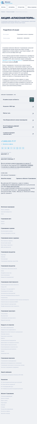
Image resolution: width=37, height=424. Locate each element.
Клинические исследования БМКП (9, 301)
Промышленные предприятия (8, 340)
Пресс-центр (4, 400)
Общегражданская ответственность (10, 284)
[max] (8, 147)
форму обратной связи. (13, 186)
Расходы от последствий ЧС (8, 289)
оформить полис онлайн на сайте (11, 60)
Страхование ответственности (9, 282)
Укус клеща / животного (6, 245)
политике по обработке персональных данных (16, 167)
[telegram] (5, 147)
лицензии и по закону (23, 163)
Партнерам (4, 402)
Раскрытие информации (7, 409)
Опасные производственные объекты (10, 295)
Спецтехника (4, 313)
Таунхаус (3, 256)
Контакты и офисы (7, 144)
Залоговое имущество (6, 211)
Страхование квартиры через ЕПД (9, 261)
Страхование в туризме (7, 228)
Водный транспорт (5, 320)
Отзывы (3, 407)
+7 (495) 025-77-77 (8, 141)
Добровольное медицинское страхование (11, 363)
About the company (6, 178)
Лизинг (2, 351)
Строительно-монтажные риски (9, 268)
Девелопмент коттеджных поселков (10, 342)
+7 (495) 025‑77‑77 (6, 185)
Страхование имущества (8, 252)
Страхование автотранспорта (8, 318)
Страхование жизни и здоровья (10, 238)
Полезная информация (6, 396)
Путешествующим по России (8, 233)
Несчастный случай (6, 243)
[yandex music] (14, 147)
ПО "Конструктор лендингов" (8, 384)
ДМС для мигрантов (6, 247)
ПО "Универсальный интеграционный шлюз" (12, 388)
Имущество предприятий (7, 277)
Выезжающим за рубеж (7, 231)
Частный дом (4, 259)
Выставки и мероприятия (7, 327)
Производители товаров (7, 291)
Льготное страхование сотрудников (9, 367)
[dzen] (11, 147)
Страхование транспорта (8, 311)
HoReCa (3, 338)
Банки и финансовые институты (9, 344)
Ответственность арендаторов (8, 304)
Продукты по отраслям (7, 325)
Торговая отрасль (5, 334)
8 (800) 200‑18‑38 (16, 185)
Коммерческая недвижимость (8, 329)
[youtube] (20, 147)
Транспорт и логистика (6, 336)
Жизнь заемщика (5, 209)
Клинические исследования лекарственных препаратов (15, 299)
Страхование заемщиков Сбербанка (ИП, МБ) (12, 374)
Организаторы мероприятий (8, 293)
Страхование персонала (8, 358)
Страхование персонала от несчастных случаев (12, 365)
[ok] (23, 147)
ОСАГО (2, 223)
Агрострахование (5, 275)
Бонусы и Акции (5, 398)
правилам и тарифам (26, 165)
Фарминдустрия (5, 353)
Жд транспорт (4, 315)
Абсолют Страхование (7, 393)
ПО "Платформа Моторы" (7, 386)
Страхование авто (6, 219)
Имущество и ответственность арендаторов (12, 332)
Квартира (3, 254)
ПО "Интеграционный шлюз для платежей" (11, 382)
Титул (2, 214)
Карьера (3, 404)
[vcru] (17, 147)
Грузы (2, 270)
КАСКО (2, 221)
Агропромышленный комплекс (8, 349)
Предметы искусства (6, 273)
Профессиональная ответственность (10, 306)
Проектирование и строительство (9, 347)
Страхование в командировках (8, 360)
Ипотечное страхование (7, 207)
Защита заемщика (6, 372)
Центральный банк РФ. (24, 190)
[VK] (2, 147)
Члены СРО (4, 287)
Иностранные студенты (7, 240)
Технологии (4, 379)
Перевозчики (4, 297)
